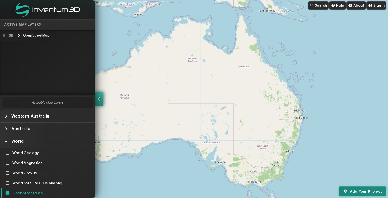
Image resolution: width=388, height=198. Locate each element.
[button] (47, 35)
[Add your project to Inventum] (362, 191)
